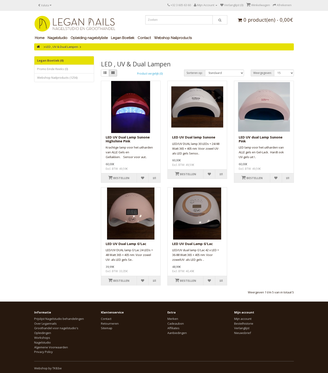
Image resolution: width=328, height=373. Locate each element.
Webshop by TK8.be (48, 368)
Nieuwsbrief (242, 333)
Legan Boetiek (122, 38)
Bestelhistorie (243, 323)
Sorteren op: (195, 73)
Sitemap (106, 328)
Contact (144, 38)
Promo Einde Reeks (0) (52, 69)
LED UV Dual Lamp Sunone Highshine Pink (128, 139)
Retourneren (110, 323)
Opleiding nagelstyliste (89, 38)
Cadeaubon (175, 323)
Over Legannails (45, 323)
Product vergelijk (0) (150, 74)
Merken (172, 319)
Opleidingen (42, 333)
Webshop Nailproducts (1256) (57, 78)
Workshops (42, 338)
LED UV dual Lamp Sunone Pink (260, 139)
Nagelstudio (57, 38)
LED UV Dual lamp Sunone (193, 137)
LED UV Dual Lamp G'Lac (126, 243)
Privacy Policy (43, 352)
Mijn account (242, 319)
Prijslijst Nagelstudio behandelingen (59, 319)
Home (39, 38)
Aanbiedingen (177, 333)
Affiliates (173, 328)
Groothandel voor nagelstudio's (56, 328)
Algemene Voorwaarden (51, 347)
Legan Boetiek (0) (50, 60)
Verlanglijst (241, 328)
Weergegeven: (262, 73)
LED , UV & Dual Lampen (62, 47)
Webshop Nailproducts (173, 38)
